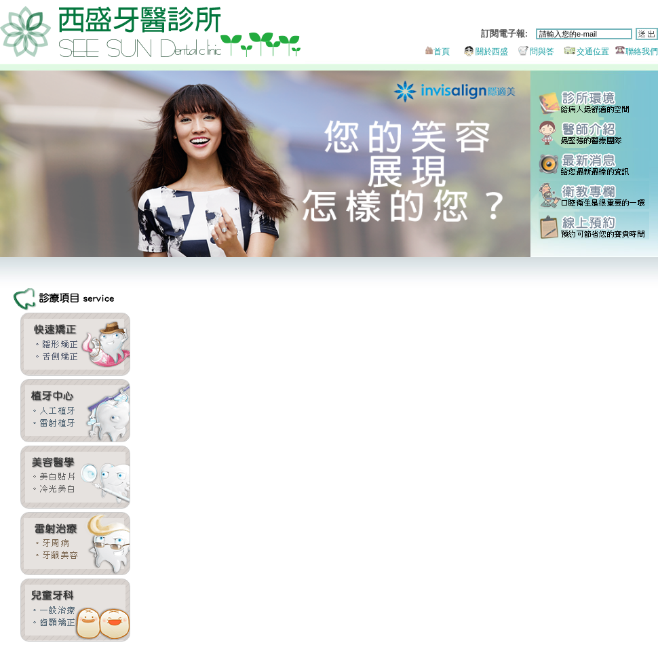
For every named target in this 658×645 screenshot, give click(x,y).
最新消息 (594, 164)
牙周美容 (75, 543)
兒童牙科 (75, 610)
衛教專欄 (594, 195)
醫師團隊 (594, 134)
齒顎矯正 (75, 344)
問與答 (532, 51)
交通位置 (583, 51)
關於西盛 (480, 51)
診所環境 (594, 103)
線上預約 (594, 225)
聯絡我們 (634, 51)
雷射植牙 (75, 410)
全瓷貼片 (75, 477)
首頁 (436, 51)
